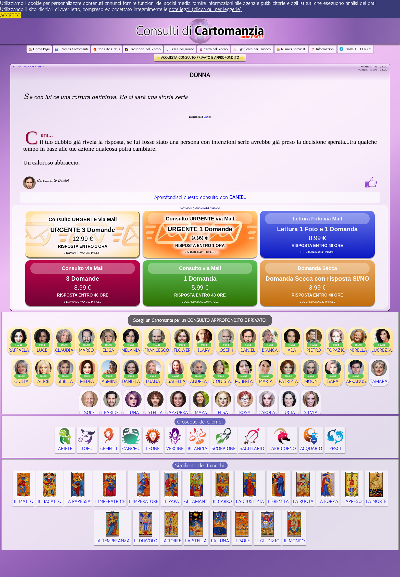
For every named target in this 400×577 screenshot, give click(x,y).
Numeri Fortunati (291, 49)
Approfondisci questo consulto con (200, 197)
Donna (200, 75)
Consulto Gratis (106, 49)
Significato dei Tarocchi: (200, 465)
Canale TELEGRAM (355, 49)
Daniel (207, 117)
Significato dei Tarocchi (252, 49)
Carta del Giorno (213, 49)
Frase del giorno (180, 49)
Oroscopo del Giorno (143, 49)
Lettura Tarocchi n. (27, 66)
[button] (82, 234)
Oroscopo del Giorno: (200, 422)
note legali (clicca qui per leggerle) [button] (205, 9)
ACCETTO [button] (10, 15)
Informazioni (322, 49)
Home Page (39, 49)
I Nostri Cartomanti (71, 49)
